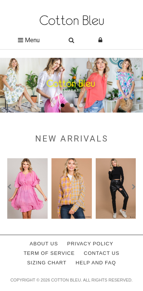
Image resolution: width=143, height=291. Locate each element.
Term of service (49, 253)
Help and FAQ (96, 263)
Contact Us (101, 253)
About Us (44, 243)
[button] (62, 105)
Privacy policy (90, 243)
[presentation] (10, 187)
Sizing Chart (47, 263)
